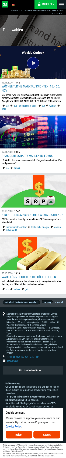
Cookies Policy (13, 433)
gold (4, 108)
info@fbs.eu (13, 360)
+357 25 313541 (33, 356)
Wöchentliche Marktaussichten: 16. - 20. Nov (31, 88)
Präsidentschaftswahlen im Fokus (27, 156)
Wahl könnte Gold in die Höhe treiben (29, 277)
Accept (47, 441)
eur (43, 105)
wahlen (52, 105)
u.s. (7, 105)
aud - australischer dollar (25, 105)
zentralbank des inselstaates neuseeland (21, 302)
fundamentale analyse (16, 227)
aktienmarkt (11, 230)
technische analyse (40, 227)
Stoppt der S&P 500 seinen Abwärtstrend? (32, 215)
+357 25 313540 (15, 356)
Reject (18, 441)
